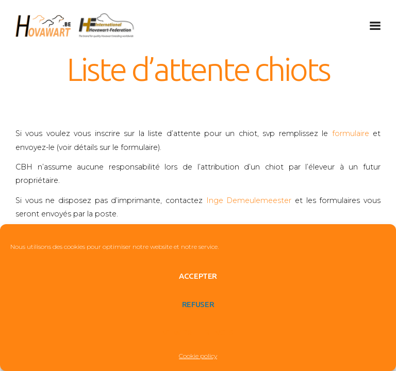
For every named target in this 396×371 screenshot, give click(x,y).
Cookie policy (198, 356)
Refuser (198, 304)
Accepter (198, 276)
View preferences (198, 332)
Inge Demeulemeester (249, 200)
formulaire (350, 133)
